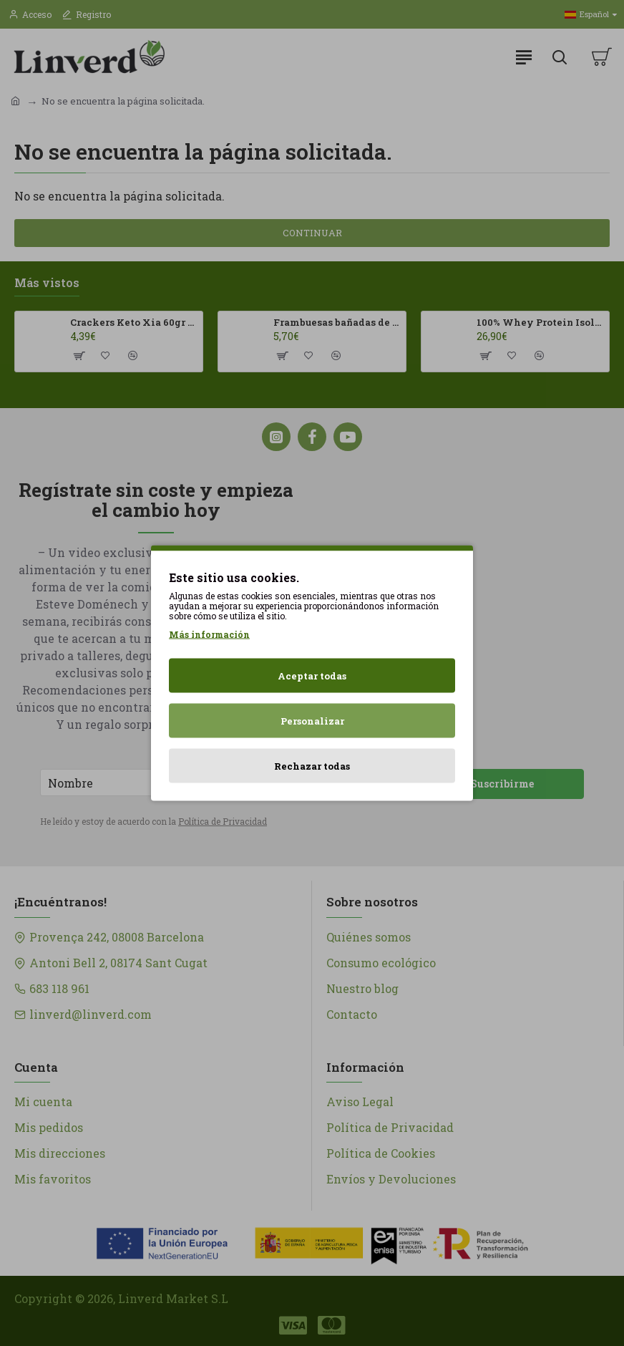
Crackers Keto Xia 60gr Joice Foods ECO (134, 322)
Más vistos (46, 283)
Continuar (312, 232)
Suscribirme (502, 783)
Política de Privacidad (222, 821)
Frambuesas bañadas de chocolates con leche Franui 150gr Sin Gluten (337, 322)
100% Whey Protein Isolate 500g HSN (540, 322)
